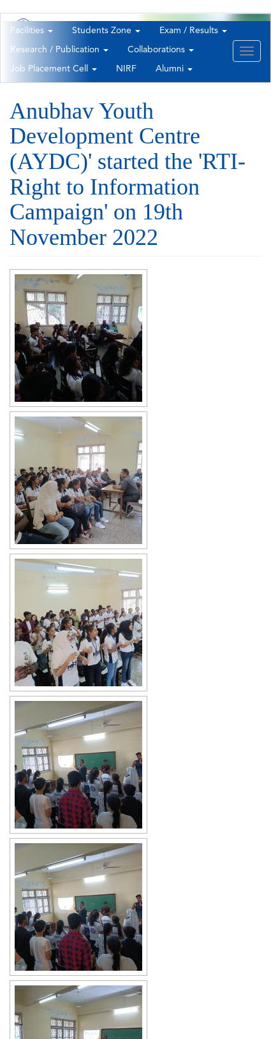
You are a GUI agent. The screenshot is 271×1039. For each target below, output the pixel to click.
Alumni (174, 68)
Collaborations (161, 49)
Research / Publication (59, 49)
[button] (78, 338)
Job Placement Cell (53, 68)
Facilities (31, 30)
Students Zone (106, 30)
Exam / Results (193, 30)
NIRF (126, 68)
